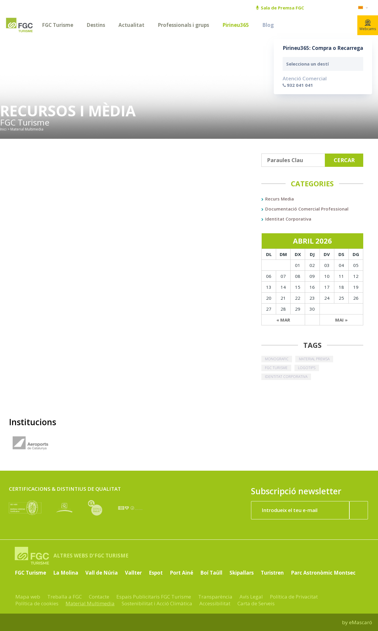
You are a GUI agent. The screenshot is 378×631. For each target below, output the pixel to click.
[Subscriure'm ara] (359, 510)
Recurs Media (279, 199)
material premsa (314, 358)
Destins (96, 25)
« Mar (283, 320)
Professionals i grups (183, 25)
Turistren (272, 572)
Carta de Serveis (256, 603)
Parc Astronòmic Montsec (323, 572)
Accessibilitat (214, 603)
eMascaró (360, 622)
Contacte (99, 596)
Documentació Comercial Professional (306, 209)
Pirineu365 (235, 25)
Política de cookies (36, 603)
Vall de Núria (101, 572)
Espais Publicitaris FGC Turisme (153, 596)
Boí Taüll (211, 572)
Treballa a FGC (64, 596)
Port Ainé (181, 572)
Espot (156, 572)
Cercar (344, 160)
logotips (306, 367)
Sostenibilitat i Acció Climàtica (157, 603)
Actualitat (131, 25)
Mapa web (27, 596)
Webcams (367, 25)
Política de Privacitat (294, 596)
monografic (277, 358)
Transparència (215, 596)
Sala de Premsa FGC (280, 8)
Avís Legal (251, 596)
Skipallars (241, 572)
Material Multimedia (90, 603)
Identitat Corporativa (288, 219)
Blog (268, 25)
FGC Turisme (57, 25)
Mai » (341, 320)
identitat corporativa (286, 376)
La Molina (65, 572)
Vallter (133, 572)
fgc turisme (276, 367)
